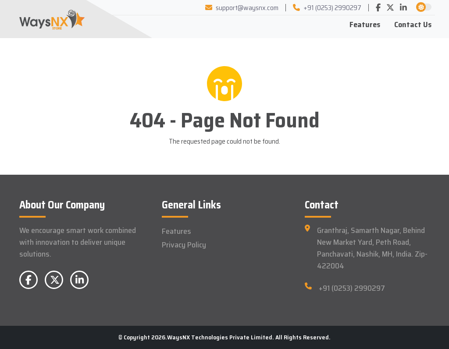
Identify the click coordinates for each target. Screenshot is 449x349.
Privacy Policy (184, 245)
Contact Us (412, 24)
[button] (421, 7)
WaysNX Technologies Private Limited (219, 337)
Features (364, 24)
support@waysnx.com (241, 7)
